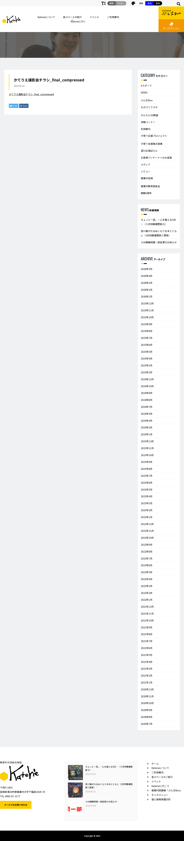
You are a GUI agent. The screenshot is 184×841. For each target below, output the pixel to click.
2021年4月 (146, 662)
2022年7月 (146, 558)
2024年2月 (146, 427)
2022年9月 (146, 544)
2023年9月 (146, 462)
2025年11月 (147, 310)
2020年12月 (147, 689)
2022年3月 (146, 586)
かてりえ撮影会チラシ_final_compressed (31, 94)
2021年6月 (146, 648)
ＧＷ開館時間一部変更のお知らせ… (102, 801)
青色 (149, 3)
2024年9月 (146, 393)
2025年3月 (146, 365)
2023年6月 (146, 482)
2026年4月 (146, 276)
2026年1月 (146, 296)
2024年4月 (146, 420)
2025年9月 (146, 324)
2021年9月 (146, 627)
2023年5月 (146, 489)
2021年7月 (146, 641)
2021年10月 (147, 620)
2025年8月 (146, 331)
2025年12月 (147, 303)
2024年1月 (146, 434)
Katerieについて (46, 17)
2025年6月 (146, 345)
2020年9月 (146, 710)
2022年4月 (146, 579)
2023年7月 (146, 475)
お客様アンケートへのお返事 (156, 157)
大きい (121, 3)
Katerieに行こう (160, 786)
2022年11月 (147, 531)
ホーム (155, 763)
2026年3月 (146, 283)
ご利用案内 (113, 17)
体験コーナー (148, 122)
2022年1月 (146, 599)
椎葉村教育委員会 (150, 186)
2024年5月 (146, 413)
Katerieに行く (78, 21)
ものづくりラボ (149, 107)
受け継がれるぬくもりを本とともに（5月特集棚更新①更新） (159, 233)
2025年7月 (146, 338)
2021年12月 (147, 606)
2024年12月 (147, 379)
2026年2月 (146, 289)
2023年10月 (147, 455)
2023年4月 (146, 496)
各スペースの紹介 (72, 17)
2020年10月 (147, 703)
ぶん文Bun (147, 100)
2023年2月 (146, 510)
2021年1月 (146, 682)
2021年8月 (146, 634)
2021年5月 (146, 655)
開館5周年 (146, 193)
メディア (145, 164)
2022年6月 (146, 565)
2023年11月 (147, 448)
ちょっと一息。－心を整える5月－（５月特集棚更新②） (158, 222)
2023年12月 (147, 441)
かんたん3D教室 (149, 115)
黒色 (158, 3)
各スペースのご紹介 (162, 777)
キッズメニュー (171, 26)
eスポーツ (146, 85)
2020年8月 (146, 717)
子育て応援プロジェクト (154, 136)
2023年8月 (146, 469)
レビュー (145, 171)
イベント (94, 17)
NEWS (144, 92)
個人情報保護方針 (161, 799)
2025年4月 (146, 358)
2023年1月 (146, 517)
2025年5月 (146, 351)
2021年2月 (146, 675)
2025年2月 (146, 372)
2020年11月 (147, 696)
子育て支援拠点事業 (151, 144)
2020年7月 (146, 724)
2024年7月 (146, 407)
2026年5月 (146, 269)
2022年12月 (147, 524)
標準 (141, 3)
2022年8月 (146, 551)
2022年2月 (146, 593)
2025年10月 (147, 317)
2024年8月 (146, 400)
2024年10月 (147, 386)
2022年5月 (146, 572)
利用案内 (145, 129)
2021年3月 (146, 668)
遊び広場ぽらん (149, 150)
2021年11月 (147, 613)
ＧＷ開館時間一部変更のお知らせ (159, 242)
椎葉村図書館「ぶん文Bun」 (166, 790)
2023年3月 (146, 503)
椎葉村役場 (147, 178)
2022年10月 (147, 537)
